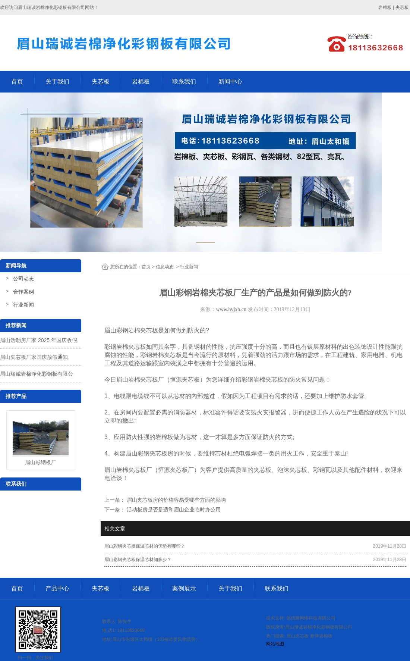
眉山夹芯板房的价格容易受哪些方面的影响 (175, 500)
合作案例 (23, 292)
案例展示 (184, 588)
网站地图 (275, 643)
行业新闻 (23, 305)
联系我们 (184, 81)
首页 (17, 81)
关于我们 (57, 81)
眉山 (132, 453)
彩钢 (143, 453)
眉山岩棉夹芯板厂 (140, 379)
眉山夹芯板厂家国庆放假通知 (34, 357)
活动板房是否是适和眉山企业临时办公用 (173, 510)
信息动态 (165, 266)
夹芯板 (101, 81)
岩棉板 (141, 81)
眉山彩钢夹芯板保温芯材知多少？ (137, 559)
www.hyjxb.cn (231, 309)
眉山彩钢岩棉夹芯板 (131, 330)
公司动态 (23, 279)
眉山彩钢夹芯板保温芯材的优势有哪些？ (144, 546)
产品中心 (57, 588)
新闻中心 (230, 81)
